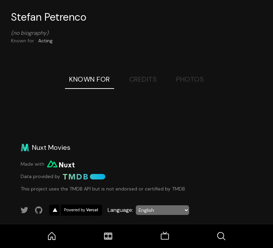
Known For (89, 79)
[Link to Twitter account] (24, 210)
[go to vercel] (75, 210)
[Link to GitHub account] (39, 210)
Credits (143, 79)
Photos (190, 79)
